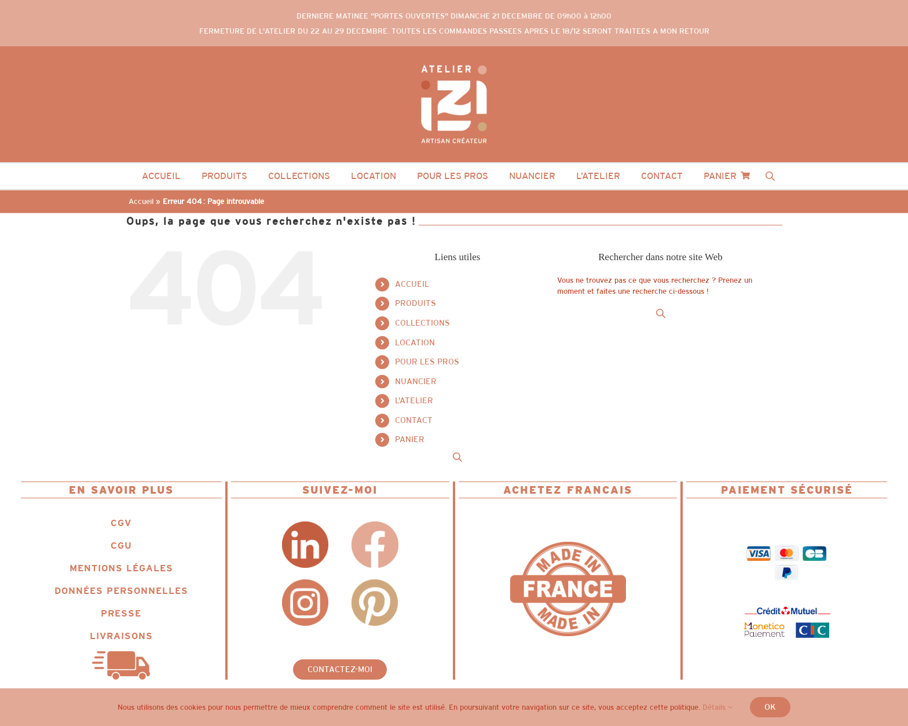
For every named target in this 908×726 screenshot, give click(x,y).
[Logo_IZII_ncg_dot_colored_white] (454, 61)
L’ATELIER (414, 400)
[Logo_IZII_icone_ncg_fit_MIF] (568, 545)
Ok (770, 707)
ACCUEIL (412, 284)
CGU (121, 545)
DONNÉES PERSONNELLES (121, 590)
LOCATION (415, 342)
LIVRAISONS (121, 635)
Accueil (141, 201)
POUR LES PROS (427, 361)
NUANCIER (416, 381)
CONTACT (414, 420)
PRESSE (121, 613)
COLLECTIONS (422, 322)
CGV (121, 522)
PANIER (409, 439)
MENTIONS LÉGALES (121, 568)
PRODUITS (415, 303)
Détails (717, 707)
